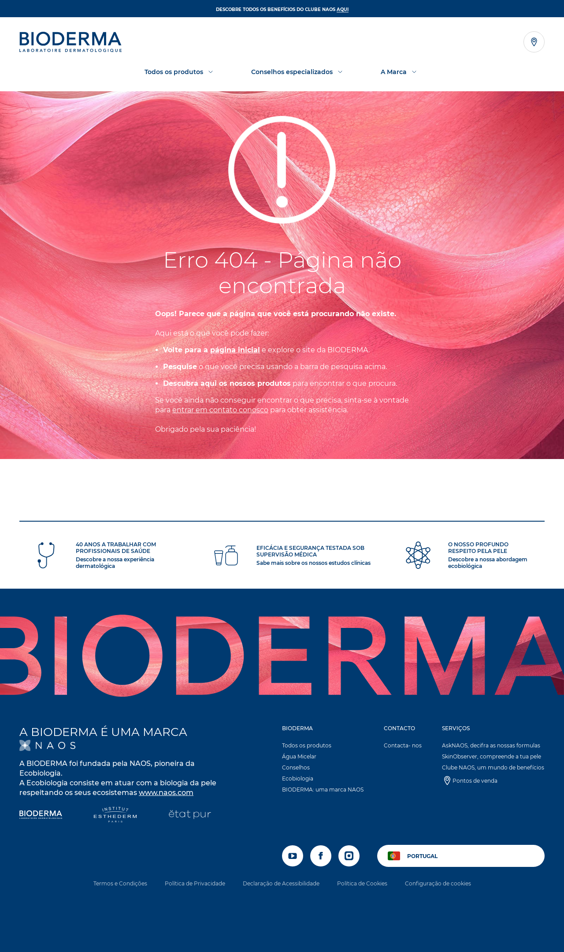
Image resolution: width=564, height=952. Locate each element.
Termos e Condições (120, 883)
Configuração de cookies (438, 883)
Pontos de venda (475, 780)
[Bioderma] (40, 815)
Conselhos (296, 767)
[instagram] (349, 855)
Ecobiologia (297, 778)
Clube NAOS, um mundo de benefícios (493, 767)
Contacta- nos (403, 745)
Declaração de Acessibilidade (281, 883)
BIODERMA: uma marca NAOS (323, 789)
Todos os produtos (306, 745)
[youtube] (292, 855)
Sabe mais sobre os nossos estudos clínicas (313, 563)
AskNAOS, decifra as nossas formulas (491, 745)
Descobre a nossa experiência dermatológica (115, 562)
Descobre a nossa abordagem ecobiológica (487, 562)
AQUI (343, 9)
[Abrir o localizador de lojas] (534, 41)
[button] (323, 761)
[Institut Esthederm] (115, 815)
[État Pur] (189, 815)
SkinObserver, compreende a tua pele (491, 756)
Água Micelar (299, 756)
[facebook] (320, 855)
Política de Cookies (362, 883)
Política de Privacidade (195, 883)
